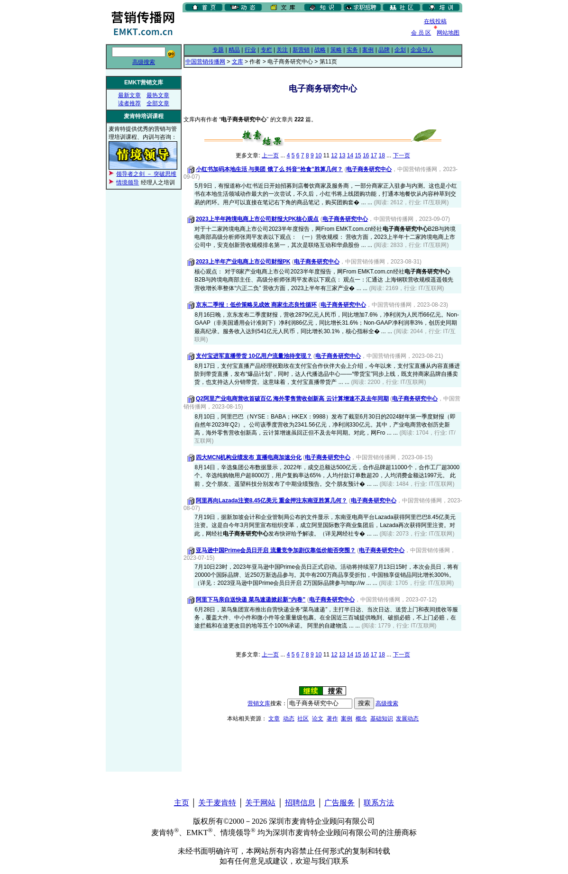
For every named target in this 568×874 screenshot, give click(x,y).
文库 (237, 61)
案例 (368, 49)
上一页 (270, 155)
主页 (181, 803)
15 (358, 155)
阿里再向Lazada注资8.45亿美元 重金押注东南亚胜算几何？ (271, 500)
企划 (400, 49)
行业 (250, 49)
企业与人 (422, 49)
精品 (234, 49)
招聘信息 (300, 803)
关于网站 (260, 803)
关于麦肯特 (217, 803)
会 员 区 (421, 32)
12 (334, 155)
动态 (288, 718)
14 (350, 155)
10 (318, 155)
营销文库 (258, 703)
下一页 (401, 155)
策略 (336, 49)
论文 (317, 718)
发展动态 (407, 718)
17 (374, 155)
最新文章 (129, 95)
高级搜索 (143, 62)
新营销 (301, 49)
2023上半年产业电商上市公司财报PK (243, 261)
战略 (320, 49)
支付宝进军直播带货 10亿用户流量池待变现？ (254, 356)
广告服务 (339, 803)
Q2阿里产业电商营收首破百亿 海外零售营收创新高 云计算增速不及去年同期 (292, 398)
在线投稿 (435, 21)
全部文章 (158, 103)
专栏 (266, 49)
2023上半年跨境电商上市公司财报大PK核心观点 (257, 219)
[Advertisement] (293, 28)
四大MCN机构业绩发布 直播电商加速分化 (249, 457)
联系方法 (379, 803)
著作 (332, 718)
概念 (361, 718)
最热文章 (158, 95)
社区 (303, 718)
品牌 (384, 49)
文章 (274, 718)
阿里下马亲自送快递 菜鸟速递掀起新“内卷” (250, 599)
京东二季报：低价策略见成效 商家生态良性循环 (256, 304)
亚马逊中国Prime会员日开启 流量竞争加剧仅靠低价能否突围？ (276, 550)
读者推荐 (129, 103)
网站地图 (448, 32)
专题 (218, 49)
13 (342, 155)
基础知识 (381, 718)
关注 (282, 49)
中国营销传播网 (205, 61)
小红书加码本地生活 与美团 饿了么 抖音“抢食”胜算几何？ (269, 169)
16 (366, 155)
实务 (352, 49)
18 (382, 155)
